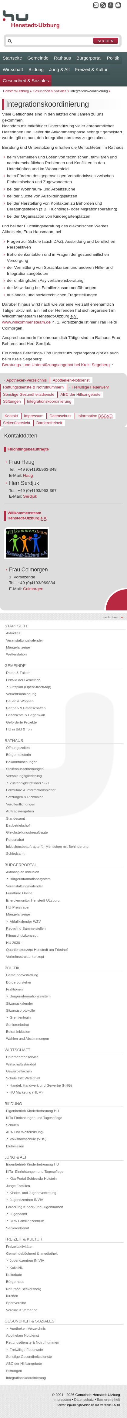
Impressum (33, 416)
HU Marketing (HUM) (26, 1092)
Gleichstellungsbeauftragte (27, 832)
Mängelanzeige (18, 647)
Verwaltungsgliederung (24, 776)
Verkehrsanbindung (21, 694)
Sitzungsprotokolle (20, 1010)
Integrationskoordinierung (49, 401)
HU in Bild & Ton (19, 729)
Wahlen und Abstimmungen (27, 1038)
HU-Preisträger (18, 907)
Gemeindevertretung (22, 975)
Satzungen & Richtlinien (24, 797)
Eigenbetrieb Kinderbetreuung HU (32, 1111)
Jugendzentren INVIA (26, 1200)
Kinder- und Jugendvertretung (33, 1193)
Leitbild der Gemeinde (23, 680)
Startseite (12, 57)
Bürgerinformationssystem (30, 879)
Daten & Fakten (18, 673)
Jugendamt (18, 1214)
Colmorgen (33, 589)
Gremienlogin (20, 1017)
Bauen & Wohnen (20, 701)
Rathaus (62, 57)
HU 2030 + (14, 943)
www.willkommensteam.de (26, 322)
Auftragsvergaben (20, 811)
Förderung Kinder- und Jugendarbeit (34, 1207)
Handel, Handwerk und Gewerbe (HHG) (41, 1085)
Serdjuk (30, 496)
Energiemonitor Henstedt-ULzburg (32, 900)
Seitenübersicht (16, 423)
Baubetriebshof (18, 825)
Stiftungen (12, 401)
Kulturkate (14, 1275)
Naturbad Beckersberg (23, 1289)
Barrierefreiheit (49, 423)
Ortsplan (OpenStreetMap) (30, 687)
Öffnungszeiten (18, 748)
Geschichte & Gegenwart (25, 715)
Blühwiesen (15, 1146)
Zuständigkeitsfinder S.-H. (30, 783)
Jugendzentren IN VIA (27, 1260)
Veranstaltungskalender (24, 640)
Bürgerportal (89, 57)
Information (95, 416)
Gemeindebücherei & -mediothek (32, 1253)
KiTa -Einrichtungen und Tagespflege (34, 1171)
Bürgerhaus (15, 1281)
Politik (113, 57)
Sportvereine (16, 1303)
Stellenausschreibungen (25, 769)
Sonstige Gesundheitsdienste (28, 394)
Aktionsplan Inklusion (22, 872)
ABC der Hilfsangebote (80, 394)
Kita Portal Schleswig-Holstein (33, 1178)
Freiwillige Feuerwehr (90, 387)
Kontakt (11, 416)
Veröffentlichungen (20, 804)
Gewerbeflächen (19, 1071)
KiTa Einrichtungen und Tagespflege (34, 1118)
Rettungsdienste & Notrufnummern (33, 387)
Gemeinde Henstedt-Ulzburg (97, 1395)
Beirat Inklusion (18, 1031)
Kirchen (12, 1296)
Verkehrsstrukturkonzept (25, 956)
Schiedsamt (15, 853)
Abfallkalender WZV (25, 921)
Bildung (36, 69)
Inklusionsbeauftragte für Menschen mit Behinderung (47, 846)
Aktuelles (13, 633)
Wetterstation (16, 654)
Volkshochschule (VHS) (28, 1139)
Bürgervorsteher (18, 982)
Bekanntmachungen (21, 762)
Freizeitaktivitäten (19, 1246)
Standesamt (15, 818)
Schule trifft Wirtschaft (23, 1078)
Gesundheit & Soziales (26, 80)
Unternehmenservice (22, 1057)
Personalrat (15, 839)
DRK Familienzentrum (27, 1221)
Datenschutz (60, 416)
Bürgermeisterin (18, 754)
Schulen (12, 1125)
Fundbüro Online (19, 893)
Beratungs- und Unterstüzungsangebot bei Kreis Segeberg (56, 365)
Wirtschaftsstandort (21, 1064)
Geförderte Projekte (21, 722)
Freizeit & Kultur (91, 69)
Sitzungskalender (19, 1003)
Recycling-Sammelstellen (26, 928)
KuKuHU (16, 1268)
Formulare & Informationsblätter (30, 790)
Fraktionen (14, 989)
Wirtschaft (13, 69)
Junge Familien (18, 1186)
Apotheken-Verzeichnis (26, 380)
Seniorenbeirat (17, 1024)
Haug (28, 475)
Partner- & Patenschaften (26, 708)
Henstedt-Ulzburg (16, 91)
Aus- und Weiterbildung (24, 1132)
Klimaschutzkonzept (21, 935)
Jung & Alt (59, 69)
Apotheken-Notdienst (71, 380)
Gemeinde (38, 57)
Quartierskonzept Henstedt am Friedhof (37, 949)
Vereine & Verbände (21, 1310)
